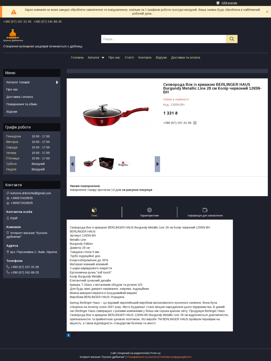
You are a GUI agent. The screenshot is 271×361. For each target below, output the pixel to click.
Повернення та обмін (21, 104)
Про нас (114, 57)
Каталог (94, 57)
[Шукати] (232, 39)
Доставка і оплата (19, 96)
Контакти (144, 57)
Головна (77, 57)
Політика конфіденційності (175, 357)
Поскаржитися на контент (142, 357)
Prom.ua (155, 353)
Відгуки (161, 57)
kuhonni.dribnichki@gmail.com (31, 193)
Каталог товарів (18, 82)
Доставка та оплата (185, 57)
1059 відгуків (229, 2)
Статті (129, 57)
